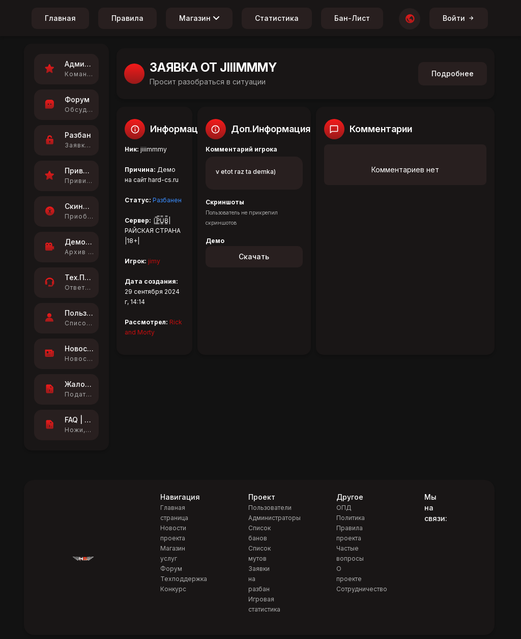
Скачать (254, 256)
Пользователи (270, 507)
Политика (350, 518)
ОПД (344, 507)
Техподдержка (183, 579)
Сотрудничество (361, 589)
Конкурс (173, 589)
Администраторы (274, 518)
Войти (459, 18)
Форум (171, 568)
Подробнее (452, 73)
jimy (154, 261)
